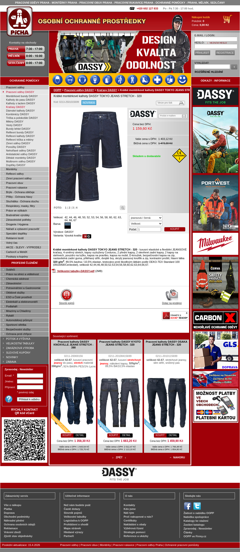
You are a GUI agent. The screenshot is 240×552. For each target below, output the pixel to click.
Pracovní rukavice (16, 187)
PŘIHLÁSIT (202, 52)
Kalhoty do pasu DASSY (20, 99)
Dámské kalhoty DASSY (20, 110)
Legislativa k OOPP (76, 520)
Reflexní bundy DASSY (20, 132)
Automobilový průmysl (19, 320)
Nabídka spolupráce (196, 516)
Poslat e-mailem (168, 115)
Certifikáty (130, 520)
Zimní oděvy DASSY (18, 143)
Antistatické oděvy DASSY (21, 154)
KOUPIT (174, 229)
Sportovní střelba (16, 324)
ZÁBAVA (11, 361)
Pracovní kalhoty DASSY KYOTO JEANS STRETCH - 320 (120, 343)
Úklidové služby (15, 292)
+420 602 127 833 (147, 8)
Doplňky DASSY (15, 165)
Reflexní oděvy (15, 173)
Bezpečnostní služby (18, 329)
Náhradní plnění (14, 520)
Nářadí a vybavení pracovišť (22, 228)
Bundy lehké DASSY (18, 128)
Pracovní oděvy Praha (149, 545)
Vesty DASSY (14, 125)
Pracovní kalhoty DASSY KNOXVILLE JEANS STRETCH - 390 (73, 344)
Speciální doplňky (16, 233)
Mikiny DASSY (15, 121)
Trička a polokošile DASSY (22, 117)
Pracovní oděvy (15, 87)
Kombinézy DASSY (17, 114)
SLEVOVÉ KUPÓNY (18, 352)
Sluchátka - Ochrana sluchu (22, 201)
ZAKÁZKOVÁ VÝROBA (20, 348)
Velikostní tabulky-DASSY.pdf (75, 271)
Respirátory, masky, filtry (20, 205)
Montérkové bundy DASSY (22, 96)
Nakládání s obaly (135, 524)
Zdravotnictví (13, 283)
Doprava (9, 512)
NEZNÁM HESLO (218, 43)
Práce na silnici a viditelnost (22, 274)
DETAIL (80, 435)
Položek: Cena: (201, 21)
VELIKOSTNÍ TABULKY (20, 343)
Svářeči (10, 269)
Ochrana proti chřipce (19, 334)
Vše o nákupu (12, 505)
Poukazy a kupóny (17, 256)
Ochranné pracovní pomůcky (182, 545)
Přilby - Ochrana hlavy (19, 196)
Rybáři (10, 315)
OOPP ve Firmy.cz (195, 536)
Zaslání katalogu (194, 524)
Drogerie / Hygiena (17, 224)
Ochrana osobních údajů (19, 524)
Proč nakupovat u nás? (138, 516)
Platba (8, 508)
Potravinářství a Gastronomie (23, 288)
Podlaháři (11, 306)
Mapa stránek (72, 528)
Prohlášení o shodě (76, 524)
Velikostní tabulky (75, 516)
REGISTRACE (225, 52)
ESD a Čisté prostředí (19, 297)
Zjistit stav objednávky (18, 536)
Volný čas (11, 242)
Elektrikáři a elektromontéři (22, 301)
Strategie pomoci (134, 532)
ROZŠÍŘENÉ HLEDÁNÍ (209, 71)
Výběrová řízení (133, 528)
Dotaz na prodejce (172, 301)
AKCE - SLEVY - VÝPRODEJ (23, 247)
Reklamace (11, 528)
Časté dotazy (72, 508)
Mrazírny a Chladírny (18, 311)
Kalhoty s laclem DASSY (20, 103)
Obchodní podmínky (17, 516)
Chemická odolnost (17, 278)
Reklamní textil (15, 238)
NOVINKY (12, 357)
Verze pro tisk (165, 102)
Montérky (11, 169)
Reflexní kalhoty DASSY (20, 136)
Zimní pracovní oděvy (19, 178)
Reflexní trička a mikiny (19, 139)
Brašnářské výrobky (18, 215)
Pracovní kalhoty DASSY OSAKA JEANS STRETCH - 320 (166, 343)
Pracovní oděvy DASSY (20, 92)
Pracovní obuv (14, 182)
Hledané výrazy (73, 532)
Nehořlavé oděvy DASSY (21, 150)
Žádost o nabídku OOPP (199, 513)
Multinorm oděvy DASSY (20, 161)
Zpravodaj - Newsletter (198, 528)
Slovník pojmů (66, 301)
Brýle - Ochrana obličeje (20, 192)
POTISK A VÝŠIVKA (18, 338)
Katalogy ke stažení (196, 520)
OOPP (57, 90)
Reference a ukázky (136, 536)
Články (188, 532)
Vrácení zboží (12, 532)
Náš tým (129, 512)
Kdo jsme (130, 508)
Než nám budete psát (77, 505)
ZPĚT (119, 457)
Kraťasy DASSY (15, 107)
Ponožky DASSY (16, 146)
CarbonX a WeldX (16, 251)
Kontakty (129, 505)
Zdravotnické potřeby (18, 219)
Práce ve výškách (16, 210)
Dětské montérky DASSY (21, 157)
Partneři (69, 536)
